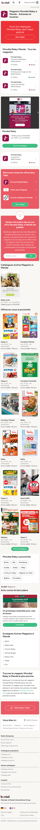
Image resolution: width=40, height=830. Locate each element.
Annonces (35, 7)
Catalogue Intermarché (8, 772)
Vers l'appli (20, 37)
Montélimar (23, 562)
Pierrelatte (17, 578)
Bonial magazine (6, 743)
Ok (31, 256)
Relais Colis (8, 657)
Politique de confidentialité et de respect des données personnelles (20, 247)
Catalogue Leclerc (7, 757)
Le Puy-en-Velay (10, 573)
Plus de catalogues (20, 549)
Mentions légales (6, 812)
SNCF (6, 641)
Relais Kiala (8, 645)
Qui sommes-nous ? (7, 740)
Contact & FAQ (6, 784)
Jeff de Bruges (9, 653)
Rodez (15, 568)
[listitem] (10, 288)
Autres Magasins (29, 725)
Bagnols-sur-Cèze (26, 573)
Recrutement (5, 790)
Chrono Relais (9, 649)
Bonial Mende (7, 725)
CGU (2, 815)
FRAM (6, 661)
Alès (13, 562)
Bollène (6, 578)
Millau (23, 568)
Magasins (18, 725)
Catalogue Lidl (5, 754)
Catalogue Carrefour (8, 760)
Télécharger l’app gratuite (9, 746)
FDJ (5, 665)
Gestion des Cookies (27, 815)
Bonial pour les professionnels (11, 787)
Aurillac (6, 568)
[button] (20, 122)
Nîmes (6, 562)
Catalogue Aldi (5, 775)
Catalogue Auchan (7, 769)
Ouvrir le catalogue (20, 146)
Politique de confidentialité (29, 812)
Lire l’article (20, 625)
